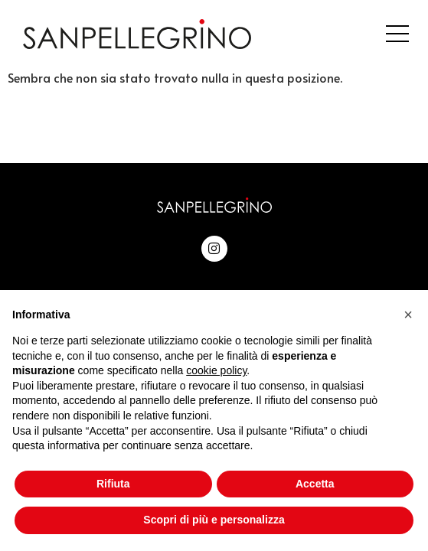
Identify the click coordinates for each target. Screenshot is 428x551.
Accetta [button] (315, 484)
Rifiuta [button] (113, 484)
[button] (408, 314)
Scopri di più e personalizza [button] (213, 520)
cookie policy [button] (216, 370)
